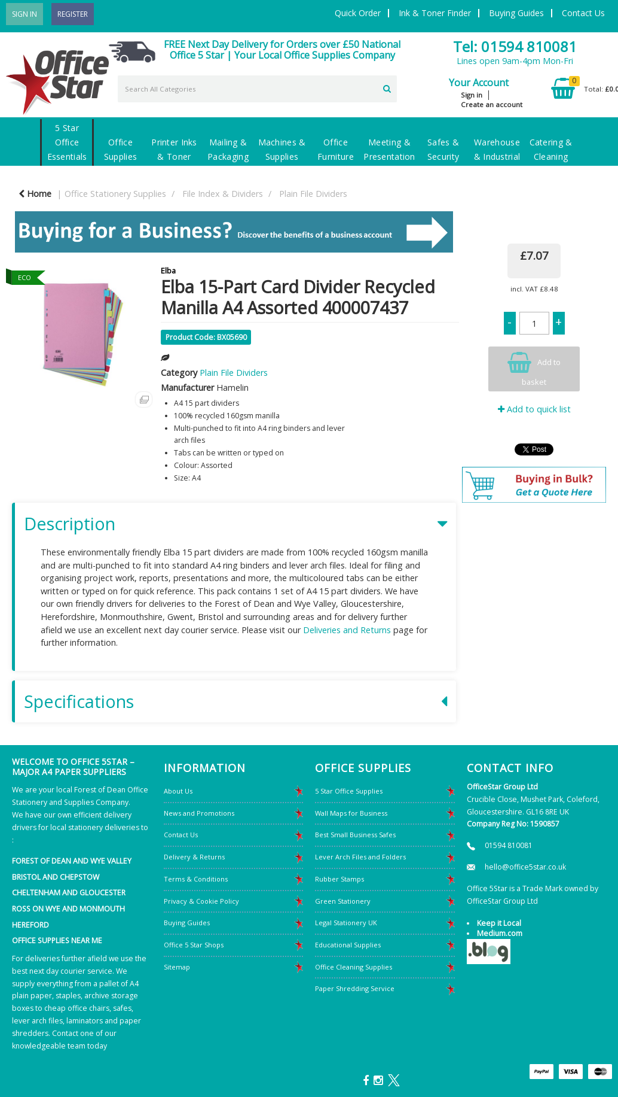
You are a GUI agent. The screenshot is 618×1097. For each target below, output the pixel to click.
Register (72, 14)
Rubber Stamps (339, 878)
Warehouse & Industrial (497, 149)
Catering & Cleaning (551, 149)
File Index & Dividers (222, 193)
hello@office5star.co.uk (525, 867)
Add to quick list (534, 409)
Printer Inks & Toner (174, 149)
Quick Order (358, 13)
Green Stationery (343, 901)
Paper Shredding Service (354, 988)
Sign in (471, 94)
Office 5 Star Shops (194, 944)
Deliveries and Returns (347, 630)
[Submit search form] (387, 87)
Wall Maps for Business (351, 813)
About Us (178, 790)
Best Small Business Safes (355, 834)
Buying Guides (516, 13)
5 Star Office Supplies (349, 790)
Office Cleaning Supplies (353, 966)
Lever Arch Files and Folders (360, 856)
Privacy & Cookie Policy (201, 901)
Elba (168, 270)
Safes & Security (443, 149)
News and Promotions (199, 813)
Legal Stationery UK (346, 922)
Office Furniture (335, 149)
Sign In (24, 14)
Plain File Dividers (313, 193)
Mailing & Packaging (228, 149)
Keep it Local (499, 923)
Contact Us (583, 13)
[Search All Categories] (257, 88)
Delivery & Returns (194, 856)
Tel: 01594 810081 (515, 46)
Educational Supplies (348, 944)
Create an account (491, 104)
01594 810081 (509, 845)
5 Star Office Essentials (67, 142)
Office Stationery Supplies (115, 193)
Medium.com (499, 933)
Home (35, 193)
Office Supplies (120, 149)
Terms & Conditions (196, 878)
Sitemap (177, 966)
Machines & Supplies (282, 149)
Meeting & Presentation (389, 149)
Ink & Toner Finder (435, 13)
